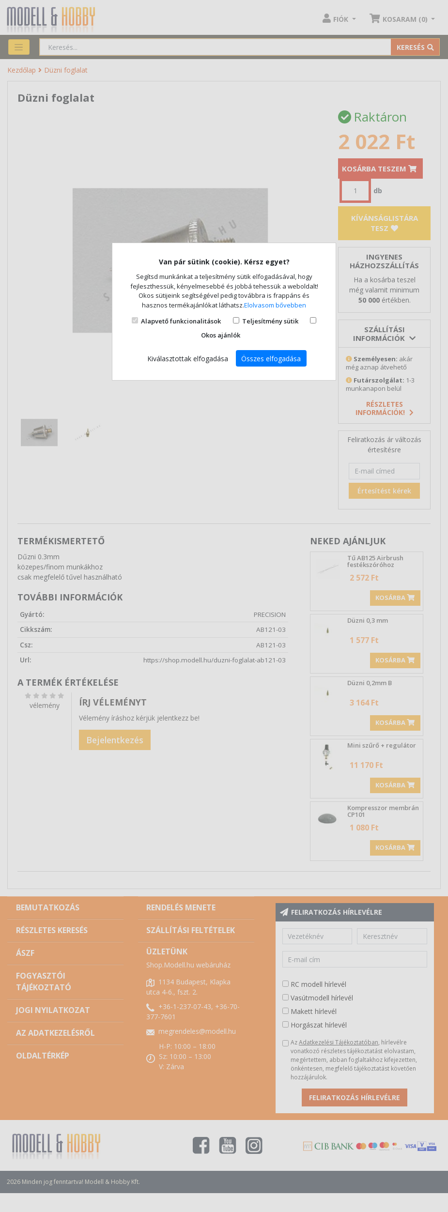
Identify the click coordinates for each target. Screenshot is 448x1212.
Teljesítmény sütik (270, 321)
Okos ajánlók (220, 335)
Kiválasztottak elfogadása (187, 358)
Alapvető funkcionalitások (181, 321)
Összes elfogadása (271, 358)
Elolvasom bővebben (275, 305)
